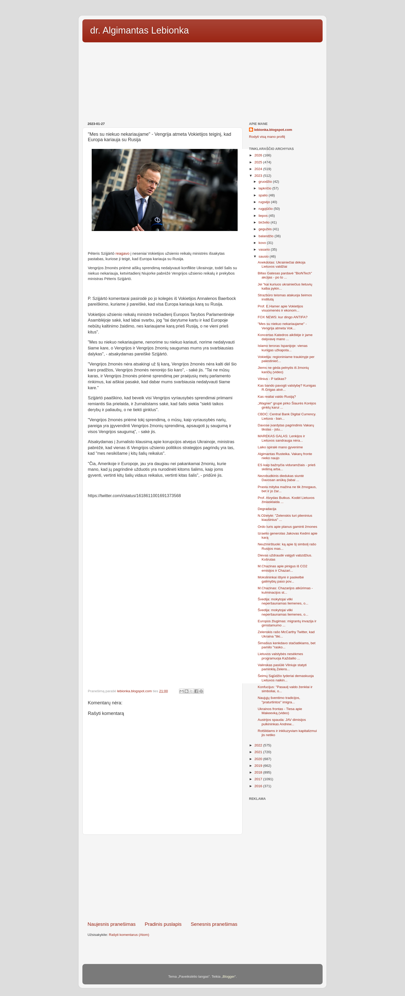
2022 (258, 745)
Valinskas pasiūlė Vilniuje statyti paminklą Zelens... (282, 667)
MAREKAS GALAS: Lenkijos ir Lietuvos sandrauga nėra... (281, 438)
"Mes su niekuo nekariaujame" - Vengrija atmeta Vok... (282, 326)
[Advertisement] (202, 80)
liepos (264, 216)
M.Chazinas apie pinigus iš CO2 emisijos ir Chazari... (282, 568)
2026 (258, 155)
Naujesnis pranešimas (112, 924)
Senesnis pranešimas (214, 924)
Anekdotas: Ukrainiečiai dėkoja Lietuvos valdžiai (282, 264)
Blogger (229, 976)
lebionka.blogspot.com (273, 130)
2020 (258, 759)
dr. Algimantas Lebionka (139, 30)
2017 (258, 779)
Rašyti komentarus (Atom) (129, 935)
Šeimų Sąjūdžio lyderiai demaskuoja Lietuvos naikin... (286, 678)
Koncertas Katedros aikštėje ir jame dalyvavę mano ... (285, 337)
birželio (265, 222)
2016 (258, 786)
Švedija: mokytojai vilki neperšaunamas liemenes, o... (283, 601)
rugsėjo (265, 202)
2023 (258, 176)
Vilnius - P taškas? (272, 379)
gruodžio (266, 182)
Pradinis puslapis (163, 924)
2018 (258, 772)
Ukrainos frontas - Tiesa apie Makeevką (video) (280, 711)
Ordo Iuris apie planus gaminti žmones (287, 527)
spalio (264, 195)
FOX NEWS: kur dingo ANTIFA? (283, 317)
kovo (263, 243)
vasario (265, 249)
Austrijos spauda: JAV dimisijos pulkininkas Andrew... (282, 722)
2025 (258, 162)
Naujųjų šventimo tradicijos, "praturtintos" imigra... (279, 700)
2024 (258, 169)
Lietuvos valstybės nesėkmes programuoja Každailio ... (280, 656)
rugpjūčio (266, 209)
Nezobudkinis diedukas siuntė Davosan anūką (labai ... (281, 478)
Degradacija (267, 509)
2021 (258, 752)
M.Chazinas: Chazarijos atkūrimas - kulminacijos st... (285, 590)
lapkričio (265, 188)
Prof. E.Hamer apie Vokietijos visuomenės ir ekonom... (280, 308)
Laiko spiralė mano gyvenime (280, 447)
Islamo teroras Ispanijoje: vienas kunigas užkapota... (283, 348)
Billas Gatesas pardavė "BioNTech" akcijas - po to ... (285, 275)
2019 (258, 766)
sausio (264, 256)
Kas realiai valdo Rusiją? (277, 397)
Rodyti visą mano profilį (267, 137)
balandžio (267, 236)
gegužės (266, 229)
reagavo (122, 253)
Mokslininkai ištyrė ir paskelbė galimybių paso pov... (281, 579)
